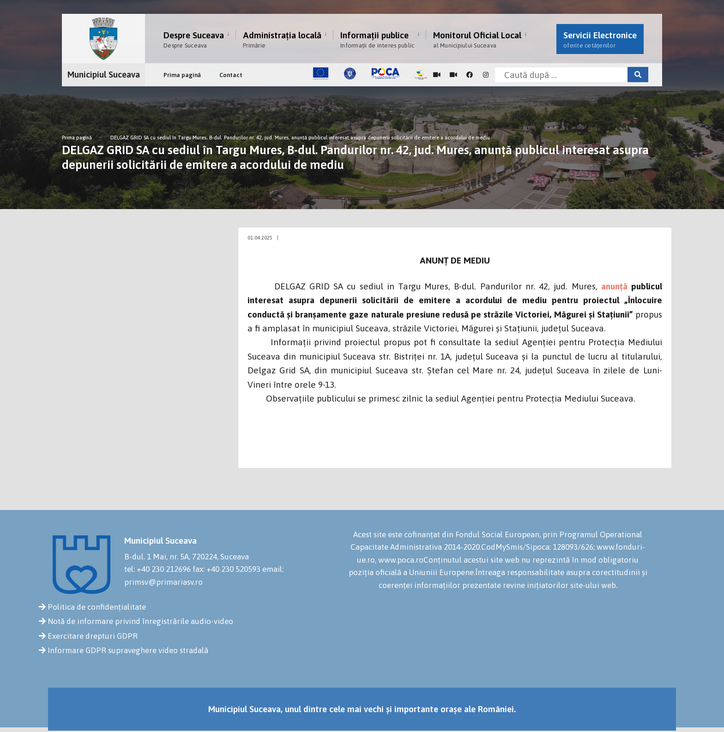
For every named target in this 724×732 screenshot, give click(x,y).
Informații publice (377, 39)
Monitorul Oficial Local (477, 39)
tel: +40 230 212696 (157, 569)
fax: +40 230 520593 (226, 569)
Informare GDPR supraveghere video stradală (128, 650)
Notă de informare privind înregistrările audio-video (140, 621)
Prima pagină (182, 75)
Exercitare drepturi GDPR (93, 636)
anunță (614, 286)
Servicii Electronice (600, 39)
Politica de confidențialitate (97, 607)
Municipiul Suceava (103, 74)
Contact (230, 75)
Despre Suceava (193, 39)
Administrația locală (282, 39)
